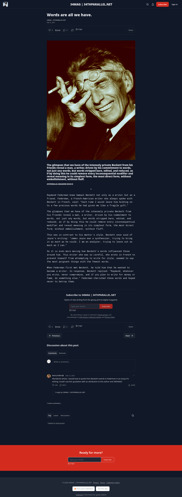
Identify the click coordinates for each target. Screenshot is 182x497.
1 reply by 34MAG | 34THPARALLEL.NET (70, 392)
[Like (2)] (50, 30)
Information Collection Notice (90, 317)
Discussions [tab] (65, 415)
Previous (54, 335)
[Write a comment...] (93, 365)
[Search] (147, 4)
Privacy (96, 482)
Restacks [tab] (62, 353)
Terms (102, 482)
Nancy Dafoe (57, 375)
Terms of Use (103, 315)
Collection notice (113, 482)
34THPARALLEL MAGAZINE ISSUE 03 (60, 184)
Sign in (175, 4)
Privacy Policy (110, 317)
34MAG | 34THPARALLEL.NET (56, 20)
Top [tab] (49, 415)
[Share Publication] (152, 4)
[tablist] (57, 353)
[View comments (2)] (65, 30)
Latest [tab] (55, 415)
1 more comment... (54, 403)
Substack (79, 495)
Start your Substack (83, 488)
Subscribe (162, 4)
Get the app (103, 489)
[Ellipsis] (134, 375)
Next (129, 335)
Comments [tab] (52, 353)
